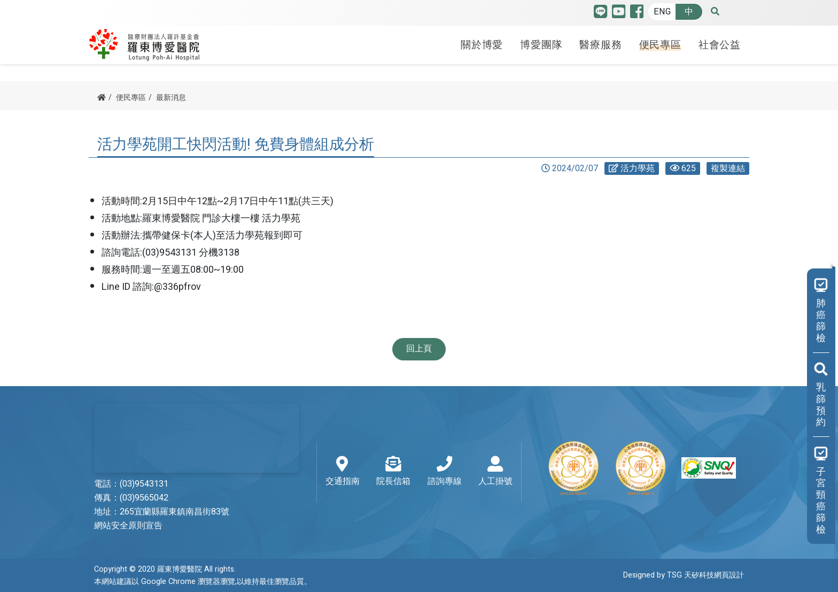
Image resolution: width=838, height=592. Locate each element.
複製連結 (728, 168)
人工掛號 (495, 472)
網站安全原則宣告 (128, 525)
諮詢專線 (445, 472)
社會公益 (720, 44)
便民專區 (660, 44)
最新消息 (171, 97)
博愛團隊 (541, 44)
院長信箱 (393, 472)
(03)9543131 (144, 484)
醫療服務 (600, 44)
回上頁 (419, 348)
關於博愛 (482, 44)
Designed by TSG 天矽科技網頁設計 (683, 575)
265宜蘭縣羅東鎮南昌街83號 (174, 511)
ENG (662, 11)
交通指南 (342, 472)
